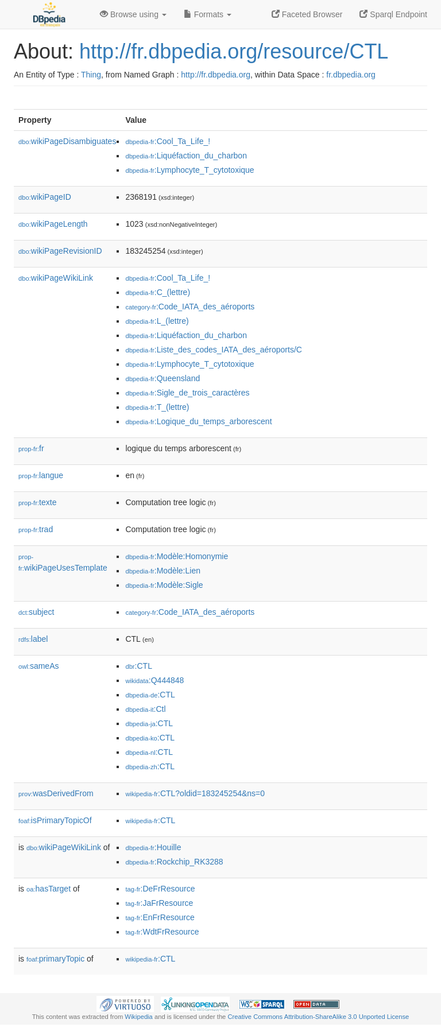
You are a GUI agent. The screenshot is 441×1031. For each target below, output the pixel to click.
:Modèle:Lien (162, 570)
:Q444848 (154, 680)
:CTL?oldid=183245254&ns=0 (195, 793)
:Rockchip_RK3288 (174, 861)
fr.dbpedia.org (351, 74)
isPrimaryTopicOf (55, 820)
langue (40, 475)
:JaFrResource (159, 903)
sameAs (38, 665)
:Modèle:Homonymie (176, 556)
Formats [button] (207, 14)
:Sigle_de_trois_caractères (187, 392)
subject (36, 612)
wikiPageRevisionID (60, 250)
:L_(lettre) (156, 320)
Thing (91, 74)
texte (37, 502)
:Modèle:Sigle (164, 585)
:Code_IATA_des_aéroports (189, 306)
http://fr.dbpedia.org (215, 74)
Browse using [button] (133, 14)
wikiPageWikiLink (55, 277)
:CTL (138, 665)
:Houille (153, 847)
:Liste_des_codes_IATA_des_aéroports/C (213, 349)
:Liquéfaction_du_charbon (186, 155)
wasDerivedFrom (56, 793)
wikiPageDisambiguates (67, 141)
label (33, 639)
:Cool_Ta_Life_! (167, 141)
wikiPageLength (53, 223)
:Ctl (145, 709)
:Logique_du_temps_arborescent (198, 421)
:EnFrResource (159, 917)
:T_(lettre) (157, 407)
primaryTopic (55, 958)
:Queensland (162, 378)
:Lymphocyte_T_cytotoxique (189, 170)
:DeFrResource (160, 888)
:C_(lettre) (157, 292)
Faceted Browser (307, 14)
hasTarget (48, 888)
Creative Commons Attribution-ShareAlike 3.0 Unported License (318, 1016)
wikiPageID (44, 196)
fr (31, 448)
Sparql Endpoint (393, 14)
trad (35, 529)
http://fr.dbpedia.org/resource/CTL (233, 51)
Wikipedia (139, 1016)
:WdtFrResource (162, 931)
